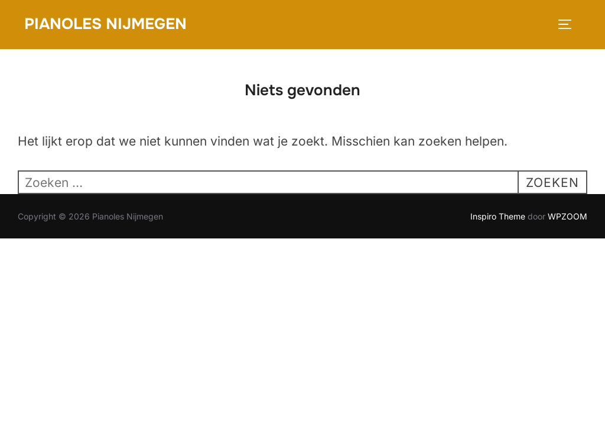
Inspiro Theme (497, 216)
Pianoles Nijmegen (105, 24)
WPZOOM (567, 216)
